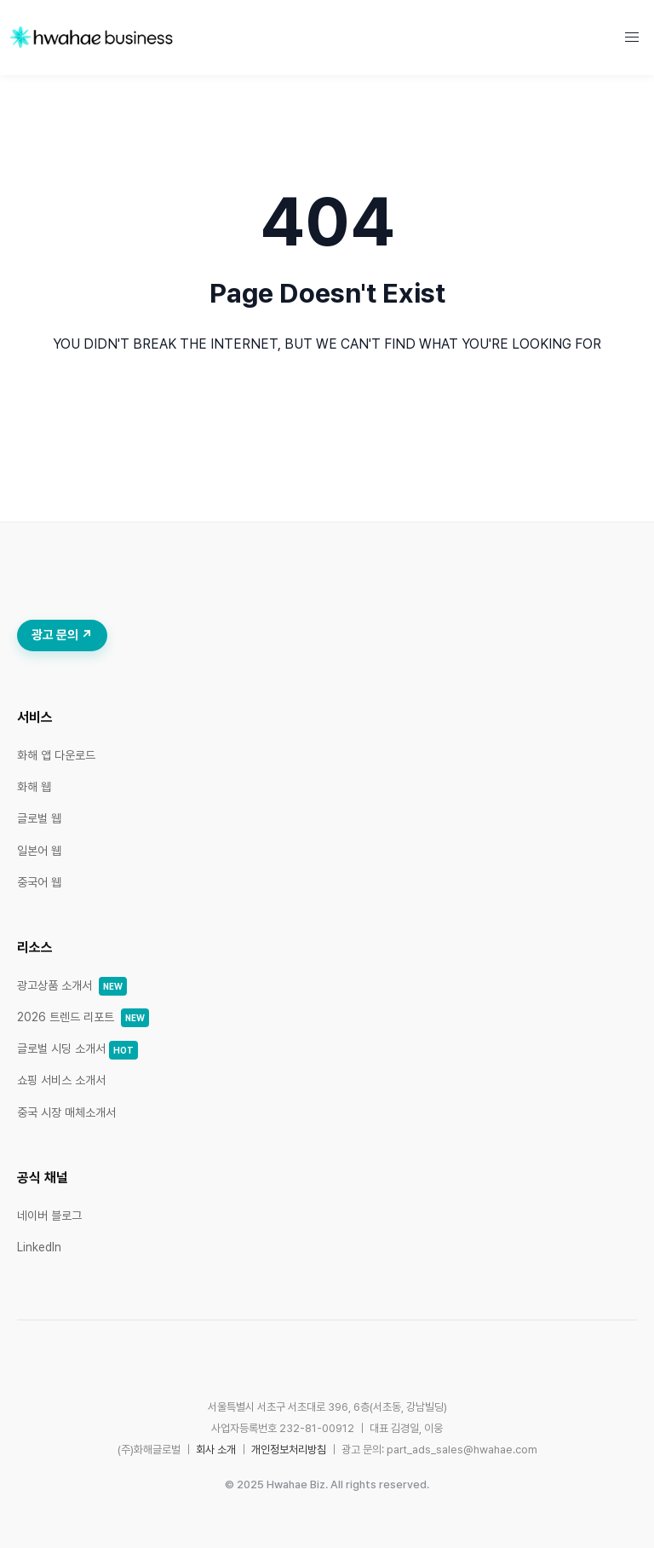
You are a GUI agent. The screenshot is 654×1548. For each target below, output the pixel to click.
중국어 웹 (39, 882)
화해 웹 (34, 787)
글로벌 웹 (39, 818)
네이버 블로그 (49, 1215)
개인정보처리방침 (288, 1449)
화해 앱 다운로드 (56, 755)
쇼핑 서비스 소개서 (61, 1080)
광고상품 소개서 (72, 985)
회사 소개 (216, 1449)
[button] (632, 37)
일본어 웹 (39, 851)
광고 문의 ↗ (62, 635)
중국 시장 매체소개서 (66, 1112)
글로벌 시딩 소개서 (77, 1048)
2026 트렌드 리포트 (83, 1017)
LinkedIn (39, 1247)
